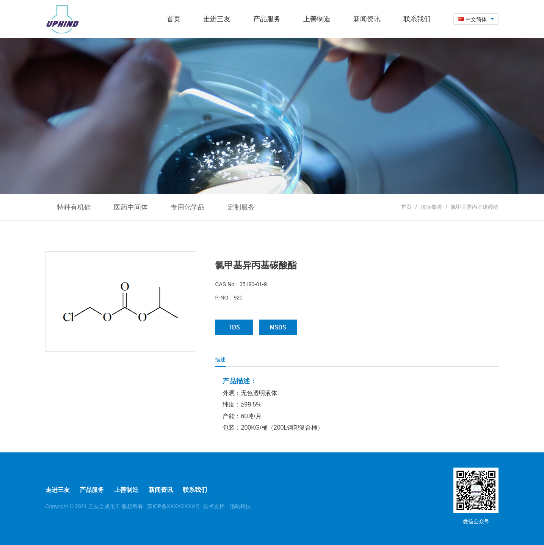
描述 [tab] (220, 359)
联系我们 (195, 490)
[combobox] (476, 19)
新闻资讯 (161, 490)
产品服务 (92, 490)
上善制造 (126, 490)
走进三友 (57, 490)
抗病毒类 (431, 207)
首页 (406, 207)
